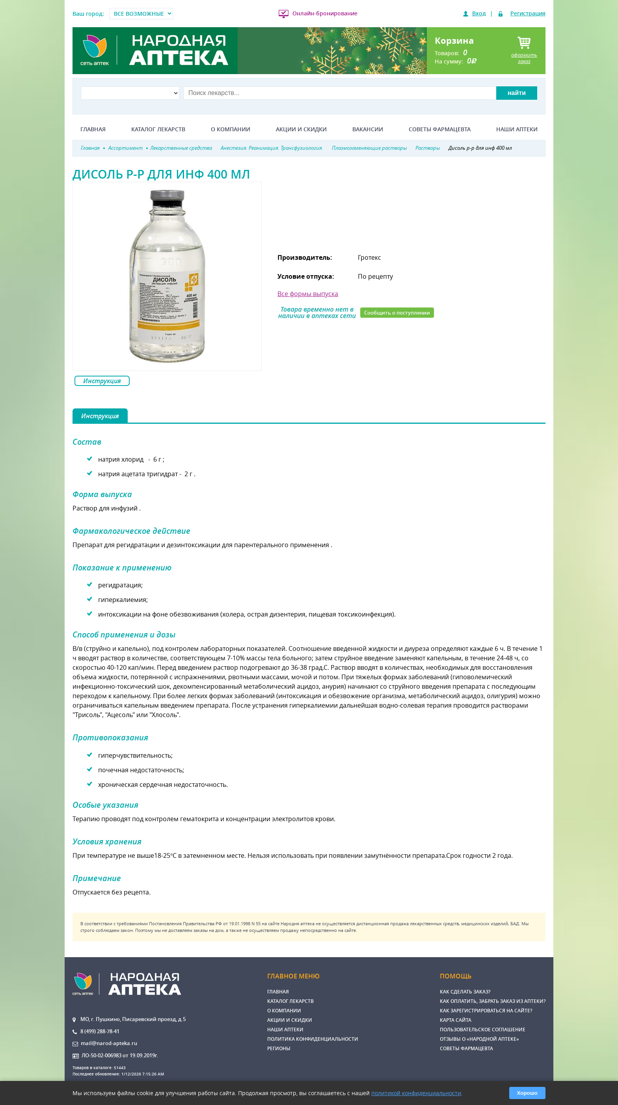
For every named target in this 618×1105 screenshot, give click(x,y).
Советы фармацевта (440, 129)
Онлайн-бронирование (324, 13)
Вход (479, 13)
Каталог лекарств (158, 129)
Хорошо (527, 1093)
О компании (230, 129)
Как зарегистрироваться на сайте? (486, 1010)
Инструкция (102, 380)
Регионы (278, 1048)
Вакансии (367, 129)
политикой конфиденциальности (416, 1093)
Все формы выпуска (307, 293)
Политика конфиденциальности (312, 1039)
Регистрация (527, 13)
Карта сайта (455, 1020)
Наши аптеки (517, 129)
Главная (93, 129)
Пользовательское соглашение (482, 1029)
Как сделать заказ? (465, 991)
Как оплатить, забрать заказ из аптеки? (492, 1001)
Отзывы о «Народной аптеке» (479, 1039)
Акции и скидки (301, 129)
